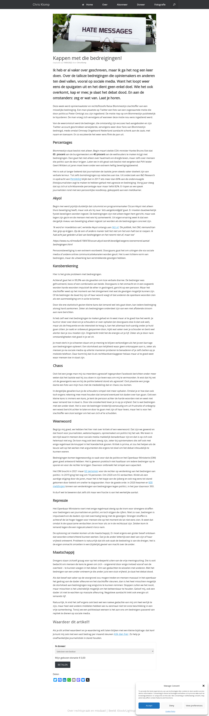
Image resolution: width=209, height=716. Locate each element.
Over (104, 4)
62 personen (91, 470)
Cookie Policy (170, 711)
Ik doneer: (60, 645)
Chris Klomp (81, 62)
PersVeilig (75, 178)
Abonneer (122, 4)
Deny (171, 705)
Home (87, 4)
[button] (203, 685)
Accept (149, 705)
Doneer (141, 4)
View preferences (194, 705)
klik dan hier (121, 633)
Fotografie (159, 4)
